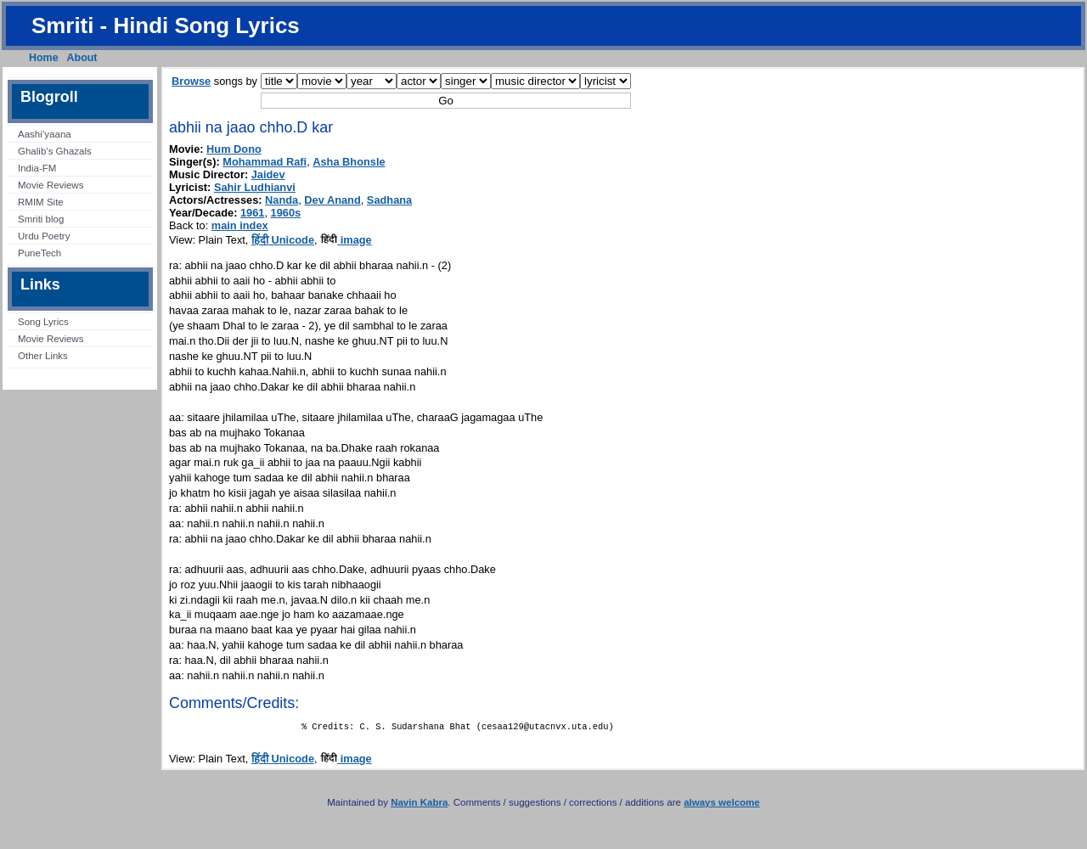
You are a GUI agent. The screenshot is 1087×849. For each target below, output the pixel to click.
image (346, 239)
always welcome (722, 806)
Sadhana (389, 200)
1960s (286, 212)
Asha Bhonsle (349, 161)
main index (239, 225)
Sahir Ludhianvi (255, 187)
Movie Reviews (50, 185)
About (82, 58)
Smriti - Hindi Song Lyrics (165, 25)
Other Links (43, 356)
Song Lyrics (43, 322)
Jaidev (268, 174)
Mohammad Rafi (264, 161)
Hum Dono (234, 149)
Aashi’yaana (44, 134)
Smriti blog (41, 219)
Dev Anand (332, 200)
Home (44, 58)
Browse (191, 81)
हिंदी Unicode (282, 239)
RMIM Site (41, 202)
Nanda (281, 200)
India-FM (37, 168)
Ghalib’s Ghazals (55, 151)
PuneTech (39, 253)
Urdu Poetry (44, 236)
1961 (252, 212)
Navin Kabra (419, 806)
